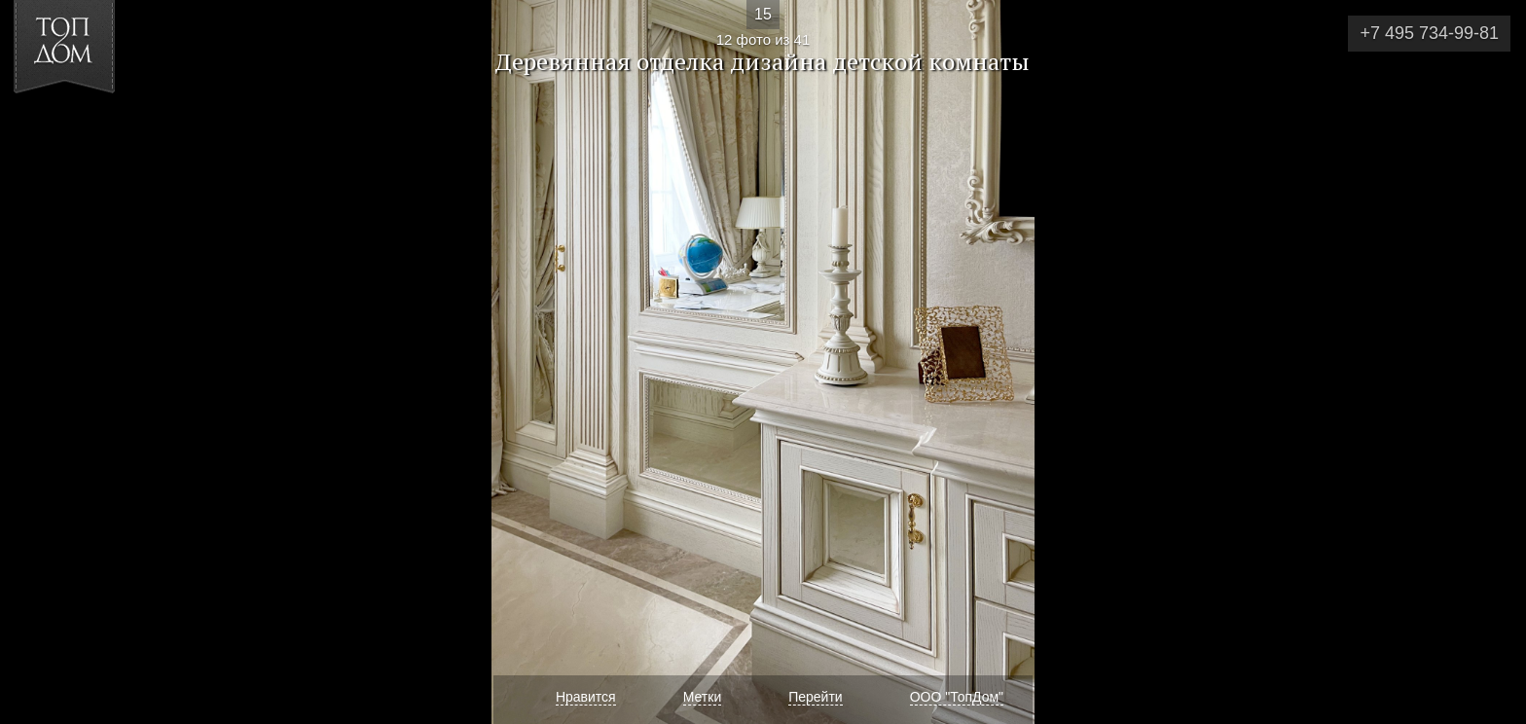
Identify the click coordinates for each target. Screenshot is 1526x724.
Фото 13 (1488, 362)
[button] (86, 127)
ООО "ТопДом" (956, 697)
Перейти (815, 697)
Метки (702, 697)
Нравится (586, 697)
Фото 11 (37, 362)
